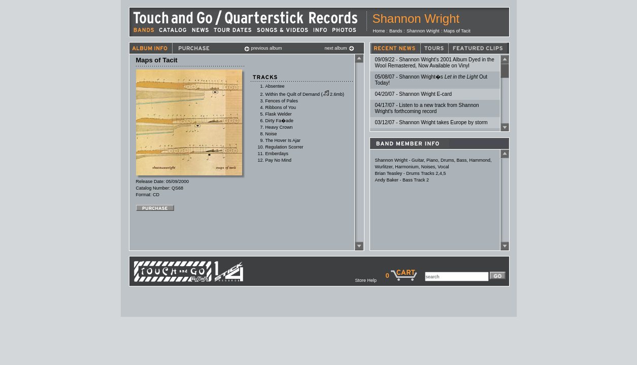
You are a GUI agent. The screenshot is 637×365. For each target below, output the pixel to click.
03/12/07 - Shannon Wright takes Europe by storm (431, 122)
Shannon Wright (416, 18)
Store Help (370, 280)
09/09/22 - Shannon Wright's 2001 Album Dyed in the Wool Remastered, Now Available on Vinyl (434, 62)
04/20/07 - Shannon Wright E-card (413, 94)
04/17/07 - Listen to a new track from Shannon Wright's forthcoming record (427, 108)
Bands (396, 30)
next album (339, 48)
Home (379, 30)
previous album (263, 48)
